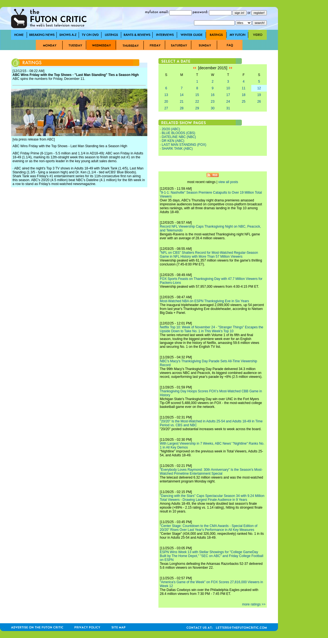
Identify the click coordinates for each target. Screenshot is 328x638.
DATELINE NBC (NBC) (179, 137)
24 (228, 102)
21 (181, 102)
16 (212, 95)
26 (259, 102)
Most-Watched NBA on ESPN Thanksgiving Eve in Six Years (204, 301)
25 (243, 102)
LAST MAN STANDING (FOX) (184, 145)
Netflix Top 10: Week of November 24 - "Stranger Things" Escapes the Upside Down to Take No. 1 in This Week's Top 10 (211, 329)
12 (259, 88)
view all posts (228, 182)
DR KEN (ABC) (173, 141)
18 (243, 95)
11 (243, 88)
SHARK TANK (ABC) (177, 149)
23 (212, 102)
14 (181, 95)
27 (166, 108)
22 (197, 102)
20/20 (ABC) (171, 129)
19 (259, 95)
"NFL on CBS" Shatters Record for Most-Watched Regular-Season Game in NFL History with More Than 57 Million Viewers (209, 254)
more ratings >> (253, 604)
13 (166, 95)
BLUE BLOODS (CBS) (178, 133)
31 (228, 108)
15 (197, 95)
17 (228, 95)
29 (197, 108)
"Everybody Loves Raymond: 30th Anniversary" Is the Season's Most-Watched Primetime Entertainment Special (211, 472)
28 (181, 108)
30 (212, 108)
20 (166, 102)
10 (228, 88)
